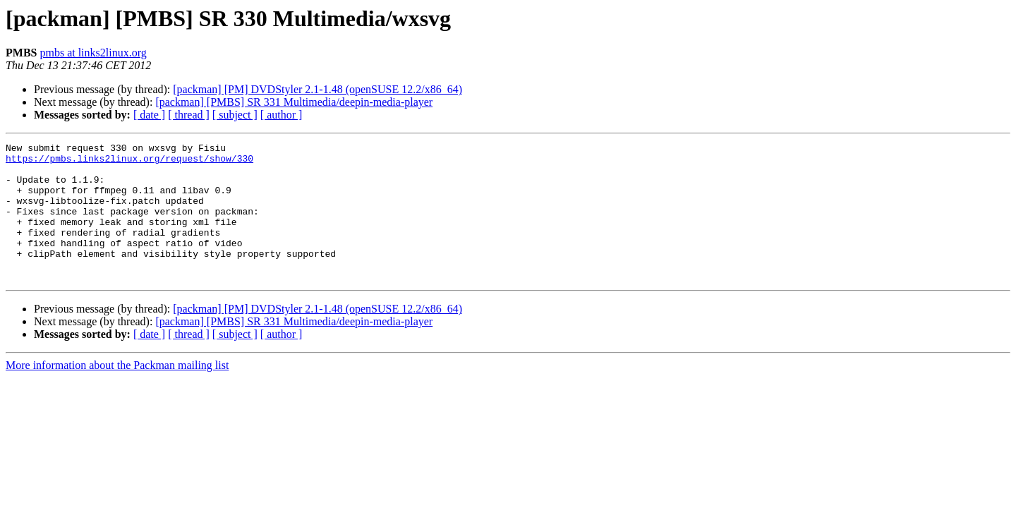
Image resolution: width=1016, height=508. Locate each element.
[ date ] (149, 115)
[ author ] (281, 115)
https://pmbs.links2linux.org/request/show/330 (129, 162)
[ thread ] (189, 115)
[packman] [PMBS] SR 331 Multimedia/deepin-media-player (294, 102)
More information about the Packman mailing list (117, 393)
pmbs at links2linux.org (93, 53)
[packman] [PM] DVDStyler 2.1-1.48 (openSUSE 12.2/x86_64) (317, 89)
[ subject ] (235, 115)
